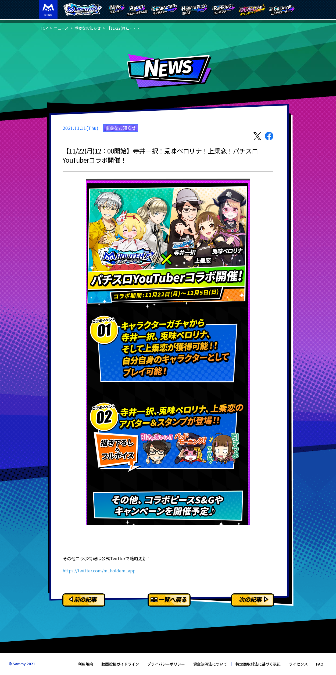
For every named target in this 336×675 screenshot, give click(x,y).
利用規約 (85, 664)
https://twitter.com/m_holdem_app (99, 570)
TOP (44, 28)
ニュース (61, 28)
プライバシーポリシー (166, 664)
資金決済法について (210, 664)
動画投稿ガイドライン (120, 664)
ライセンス (298, 664)
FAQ (319, 664)
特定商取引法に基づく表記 (258, 664)
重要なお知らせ (87, 28)
